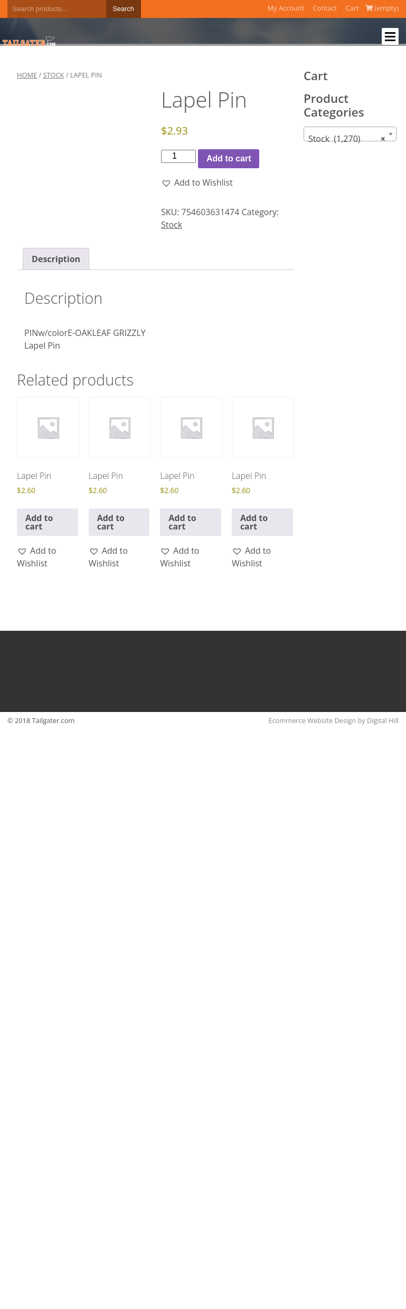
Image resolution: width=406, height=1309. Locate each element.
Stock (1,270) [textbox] (346, 138)
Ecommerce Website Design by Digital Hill (334, 720)
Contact (325, 8)
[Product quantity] (178, 156)
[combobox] (350, 134)
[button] (197, 182)
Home (27, 75)
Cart (352, 8)
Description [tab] (56, 259)
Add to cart (228, 158)
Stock (53, 75)
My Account (286, 8)
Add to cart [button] (39, 522)
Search (123, 9)
